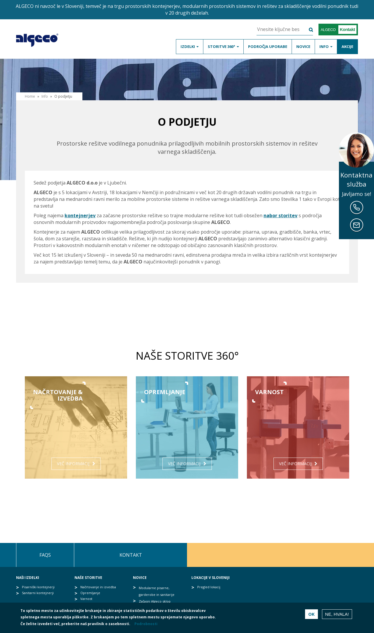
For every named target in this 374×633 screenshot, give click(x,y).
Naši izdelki (27, 577)
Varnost (86, 598)
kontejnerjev (80, 215)
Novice (303, 46)
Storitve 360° (223, 46)
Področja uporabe (267, 46)
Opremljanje (90, 593)
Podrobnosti (145, 623)
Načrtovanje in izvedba (98, 587)
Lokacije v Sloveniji (210, 577)
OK (311, 614)
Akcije (347, 46)
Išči (307, 29)
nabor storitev (280, 215)
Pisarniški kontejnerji (38, 587)
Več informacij (73, 463)
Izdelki (190, 46)
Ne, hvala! (337, 614)
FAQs (45, 555)
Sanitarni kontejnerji (38, 593)
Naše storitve (88, 577)
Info (326, 46)
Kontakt (131, 555)
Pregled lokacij (208, 587)
